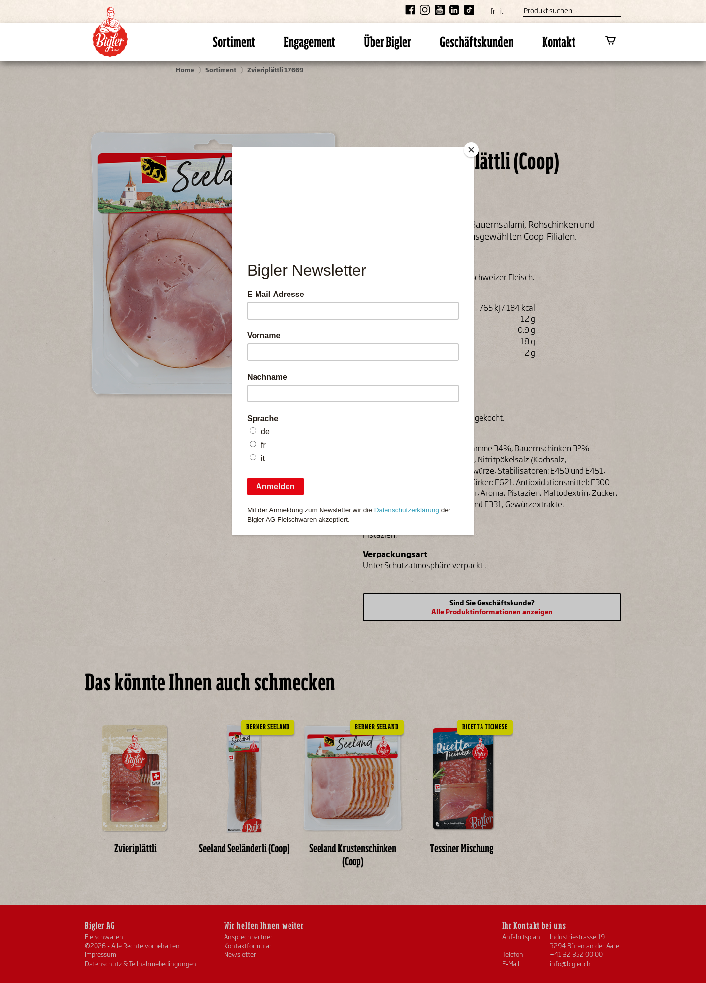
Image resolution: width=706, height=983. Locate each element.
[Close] (471, 149)
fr (492, 11)
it (501, 11)
